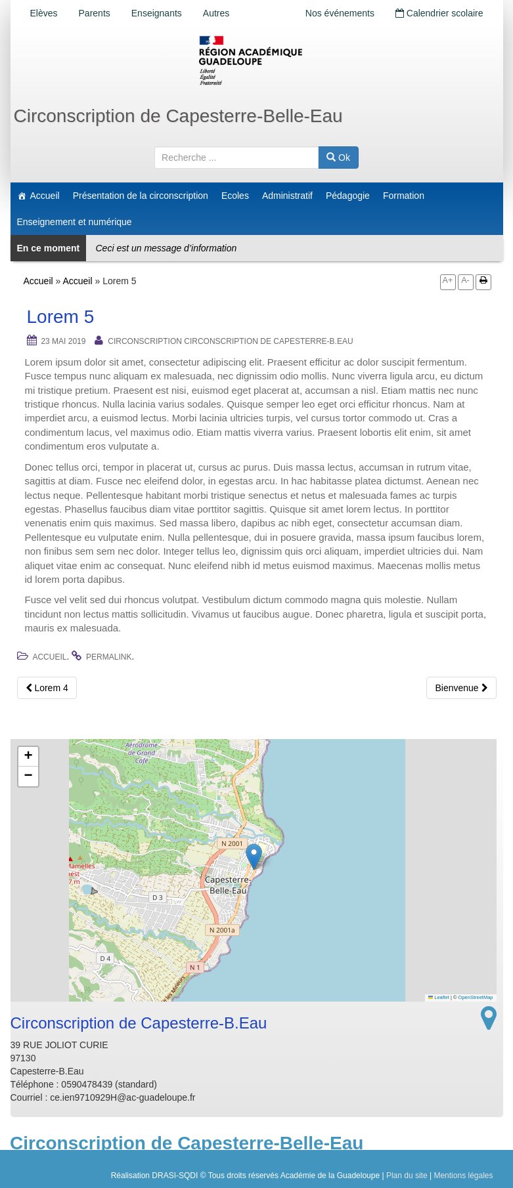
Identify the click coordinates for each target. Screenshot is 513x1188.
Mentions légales (463, 1175)
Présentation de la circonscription (140, 195)
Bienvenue (461, 688)
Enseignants (156, 13)
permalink (108, 657)
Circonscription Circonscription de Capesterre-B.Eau (230, 341)
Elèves (44, 13)
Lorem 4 (47, 688)
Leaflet (438, 997)
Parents (94, 13)
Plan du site (407, 1175)
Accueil (45, 195)
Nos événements (339, 13)
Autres (216, 13)
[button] (254, 856)
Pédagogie (348, 195)
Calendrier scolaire (439, 13)
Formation (403, 195)
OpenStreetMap (475, 997)
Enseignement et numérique (74, 222)
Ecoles (235, 195)
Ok (338, 157)
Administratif (287, 195)
